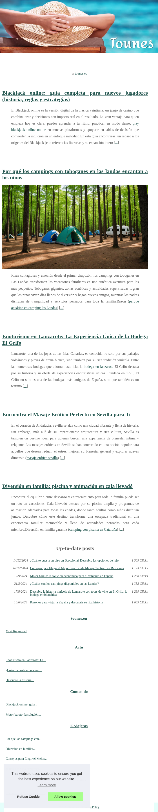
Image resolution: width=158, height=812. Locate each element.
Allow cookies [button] (65, 796)
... (116, 143)
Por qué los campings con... (23, 739)
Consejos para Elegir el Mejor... (26, 758)
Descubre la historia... (20, 680)
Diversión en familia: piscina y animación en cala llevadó (67, 486)
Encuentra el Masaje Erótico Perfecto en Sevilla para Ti (66, 414)
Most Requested (16, 631)
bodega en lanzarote (99, 366)
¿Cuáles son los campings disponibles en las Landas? (64, 583)
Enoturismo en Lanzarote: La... (26, 660)
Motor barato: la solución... (23, 714)
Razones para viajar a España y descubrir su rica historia (66, 602)
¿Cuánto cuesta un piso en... (24, 670)
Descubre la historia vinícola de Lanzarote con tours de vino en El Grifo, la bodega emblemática (78, 593)
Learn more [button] (47, 785)
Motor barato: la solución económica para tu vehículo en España (71, 576)
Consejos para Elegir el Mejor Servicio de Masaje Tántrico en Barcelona (77, 568)
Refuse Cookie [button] (28, 796)
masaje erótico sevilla (42, 458)
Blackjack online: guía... (21, 704)
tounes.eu (81, 73)
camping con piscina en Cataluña (93, 529)
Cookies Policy (91, 807)
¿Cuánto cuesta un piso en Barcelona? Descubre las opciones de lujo (74, 560)
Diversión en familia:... (21, 749)
